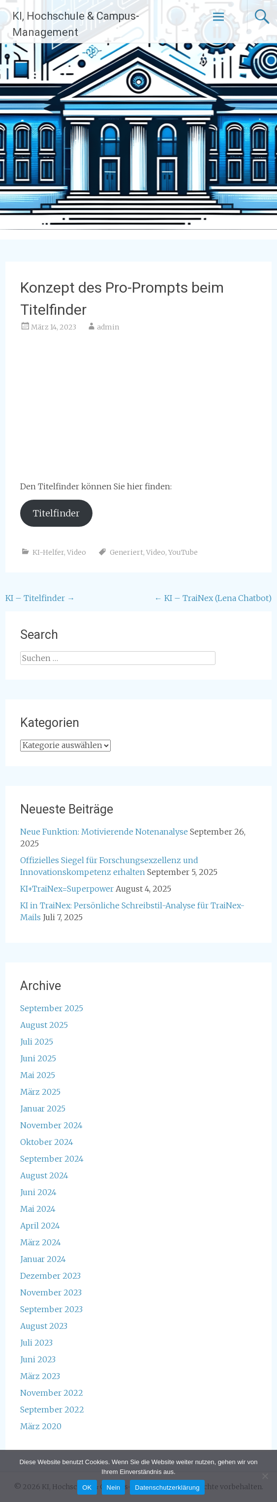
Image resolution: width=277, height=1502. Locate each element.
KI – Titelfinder (40, 598)
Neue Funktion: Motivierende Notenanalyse (104, 832)
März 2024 (40, 1242)
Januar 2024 (43, 1259)
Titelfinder (56, 513)
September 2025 (51, 1008)
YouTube (183, 552)
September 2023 (51, 1309)
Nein (114, 1487)
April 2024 (40, 1226)
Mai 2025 (37, 1075)
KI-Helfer (48, 552)
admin (108, 327)
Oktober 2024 (46, 1142)
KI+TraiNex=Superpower (67, 889)
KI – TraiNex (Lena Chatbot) (213, 598)
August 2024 (44, 1175)
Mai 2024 (38, 1209)
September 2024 (52, 1159)
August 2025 (44, 1025)
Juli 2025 (36, 1042)
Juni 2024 (38, 1192)
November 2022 (51, 1393)
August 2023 (43, 1326)
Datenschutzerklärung (167, 1487)
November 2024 (51, 1125)
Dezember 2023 (50, 1276)
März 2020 (41, 1426)
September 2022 (52, 1409)
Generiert (126, 552)
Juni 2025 (38, 1058)
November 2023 (51, 1292)
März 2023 (40, 1376)
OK (87, 1487)
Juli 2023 (36, 1343)
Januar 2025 (42, 1108)
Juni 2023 (38, 1359)
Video (76, 552)
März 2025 (40, 1092)
